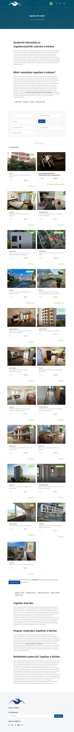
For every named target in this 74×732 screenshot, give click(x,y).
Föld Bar (32, 102)
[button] (23, 116)
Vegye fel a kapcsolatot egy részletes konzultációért (39, 92)
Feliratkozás (58, 716)
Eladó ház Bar (12, 251)
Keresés (42, 121)
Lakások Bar (18, 102)
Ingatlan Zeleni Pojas (43, 592)
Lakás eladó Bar (43, 329)
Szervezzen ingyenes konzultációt (33, 643)
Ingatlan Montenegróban (37, 19)
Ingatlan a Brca (19, 595)
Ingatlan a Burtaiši (31, 592)
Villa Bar (41, 290)
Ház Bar (11, 173)
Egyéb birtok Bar (40, 102)
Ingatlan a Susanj (19, 592)
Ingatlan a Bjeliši (55, 592)
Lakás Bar (11, 212)
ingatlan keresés (14, 582)
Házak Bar (26, 102)
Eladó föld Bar (42, 251)
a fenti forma (34, 579)
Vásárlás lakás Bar (43, 212)
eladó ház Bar (12, 368)
